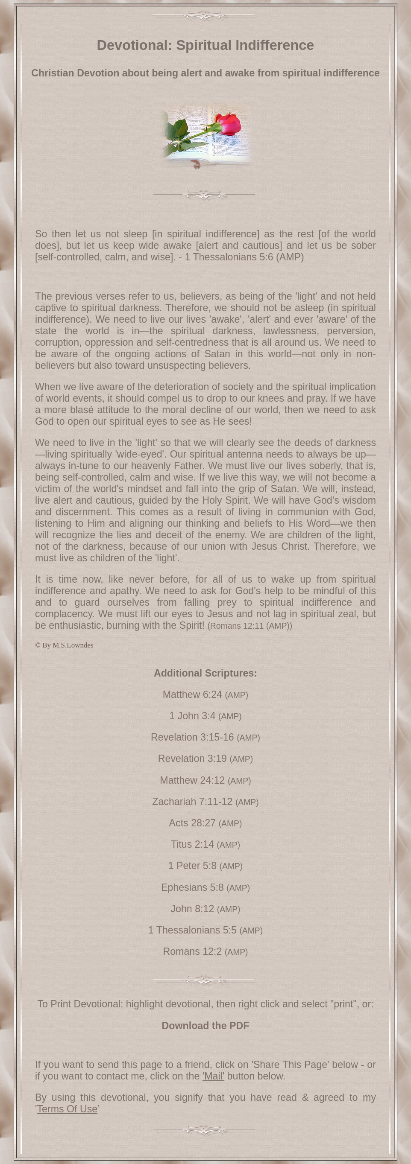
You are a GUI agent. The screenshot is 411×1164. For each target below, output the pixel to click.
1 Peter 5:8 (192, 865)
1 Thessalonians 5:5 (192, 930)
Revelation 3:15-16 (192, 737)
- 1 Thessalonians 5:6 (224, 257)
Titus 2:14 (192, 844)
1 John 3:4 (192, 715)
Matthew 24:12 (192, 780)
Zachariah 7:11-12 (192, 801)
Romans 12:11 (237, 625)
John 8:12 (192, 908)
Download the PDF (206, 1025)
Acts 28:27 (192, 823)
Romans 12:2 (192, 951)
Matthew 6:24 (192, 694)
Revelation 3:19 (192, 758)
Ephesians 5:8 (192, 887)
